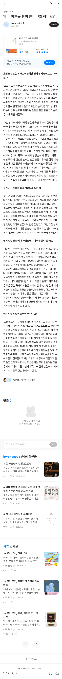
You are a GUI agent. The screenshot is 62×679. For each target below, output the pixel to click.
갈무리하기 (50, 673)
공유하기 (57, 673)
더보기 (57, 3)
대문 (50, 3)
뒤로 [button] (5, 3)
